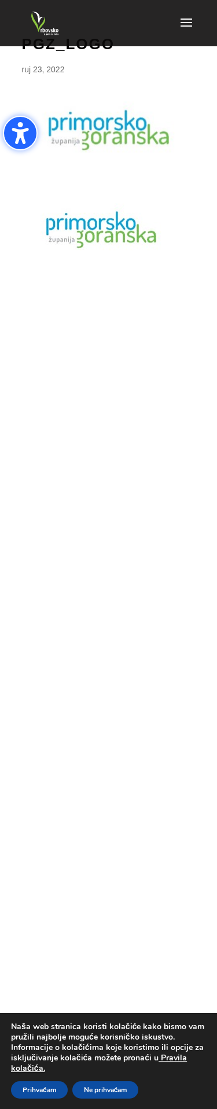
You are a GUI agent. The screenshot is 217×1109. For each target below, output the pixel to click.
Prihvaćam (39, 1090)
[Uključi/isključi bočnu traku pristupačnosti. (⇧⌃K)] (20, 133)
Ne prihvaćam (105, 1090)
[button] (186, 30)
